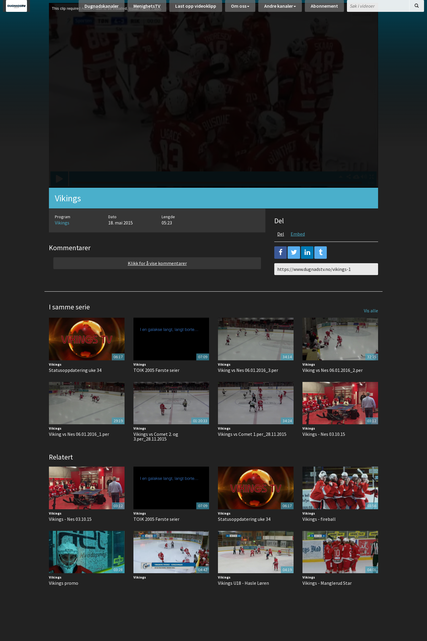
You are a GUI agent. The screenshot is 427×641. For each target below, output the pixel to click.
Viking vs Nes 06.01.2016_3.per (248, 385)
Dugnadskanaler (102, 9)
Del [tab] (280, 249)
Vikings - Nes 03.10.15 (323, 449)
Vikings (62, 237)
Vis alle (371, 325)
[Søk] (416, 9)
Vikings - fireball (319, 534)
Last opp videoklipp (195, 9)
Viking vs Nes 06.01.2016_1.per (79, 449)
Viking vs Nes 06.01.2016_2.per (332, 385)
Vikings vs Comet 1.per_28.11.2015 (252, 449)
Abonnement (324, 9)
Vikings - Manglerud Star (327, 598)
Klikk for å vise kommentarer (157, 278)
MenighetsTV (146, 9)
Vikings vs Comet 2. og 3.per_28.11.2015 (155, 451)
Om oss (240, 9)
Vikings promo (63, 598)
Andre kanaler (280, 9)
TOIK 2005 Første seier (156, 385)
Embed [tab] (298, 249)
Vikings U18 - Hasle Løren (243, 598)
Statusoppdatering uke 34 (75, 385)
